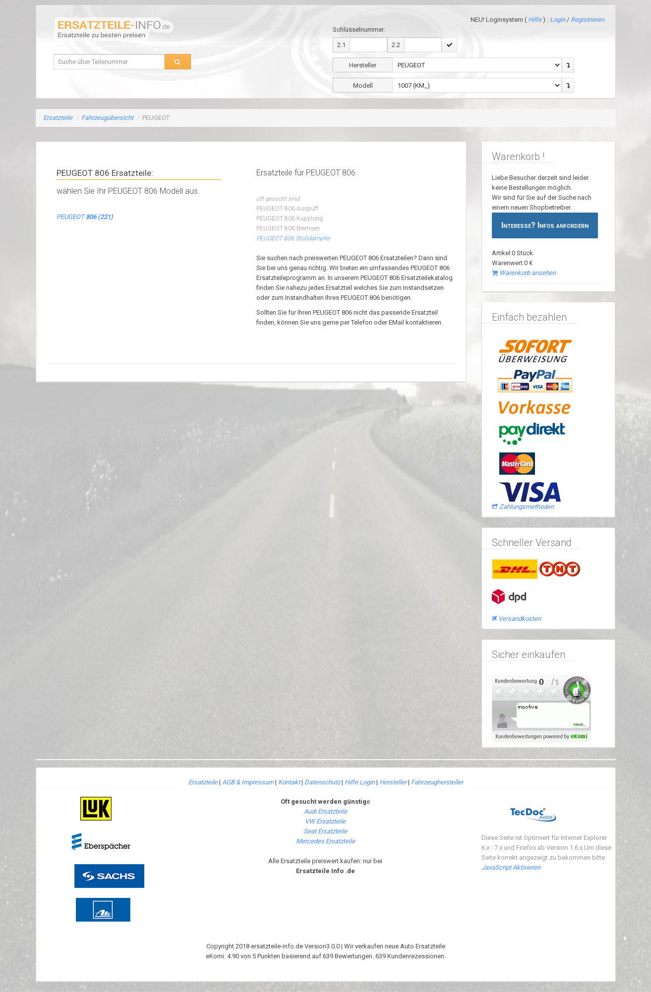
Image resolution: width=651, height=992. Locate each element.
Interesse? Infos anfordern (545, 225)
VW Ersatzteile (325, 821)
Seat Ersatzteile (325, 831)
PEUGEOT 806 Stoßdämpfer (293, 238)
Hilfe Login (360, 782)
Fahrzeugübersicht (107, 117)
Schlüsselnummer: (359, 29)
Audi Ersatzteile (325, 811)
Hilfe (534, 19)
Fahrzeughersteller (437, 782)
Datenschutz (322, 782)
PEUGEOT (85, 216)
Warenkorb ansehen (524, 272)
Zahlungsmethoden (523, 506)
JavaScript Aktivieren (510, 867)
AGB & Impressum (248, 782)
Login (558, 19)
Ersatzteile (57, 117)
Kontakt (289, 782)
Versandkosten (516, 618)
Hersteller (393, 782)
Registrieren (587, 19)
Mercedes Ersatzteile (325, 841)
